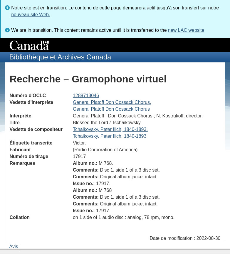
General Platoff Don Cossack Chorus (111, 109)
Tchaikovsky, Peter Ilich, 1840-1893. (110, 129)
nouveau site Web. (30, 14)
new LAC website (186, 30)
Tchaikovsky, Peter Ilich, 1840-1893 (110, 136)
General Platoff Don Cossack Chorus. (112, 102)
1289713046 (86, 95)
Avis (13, 246)
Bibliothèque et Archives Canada (60, 57)
